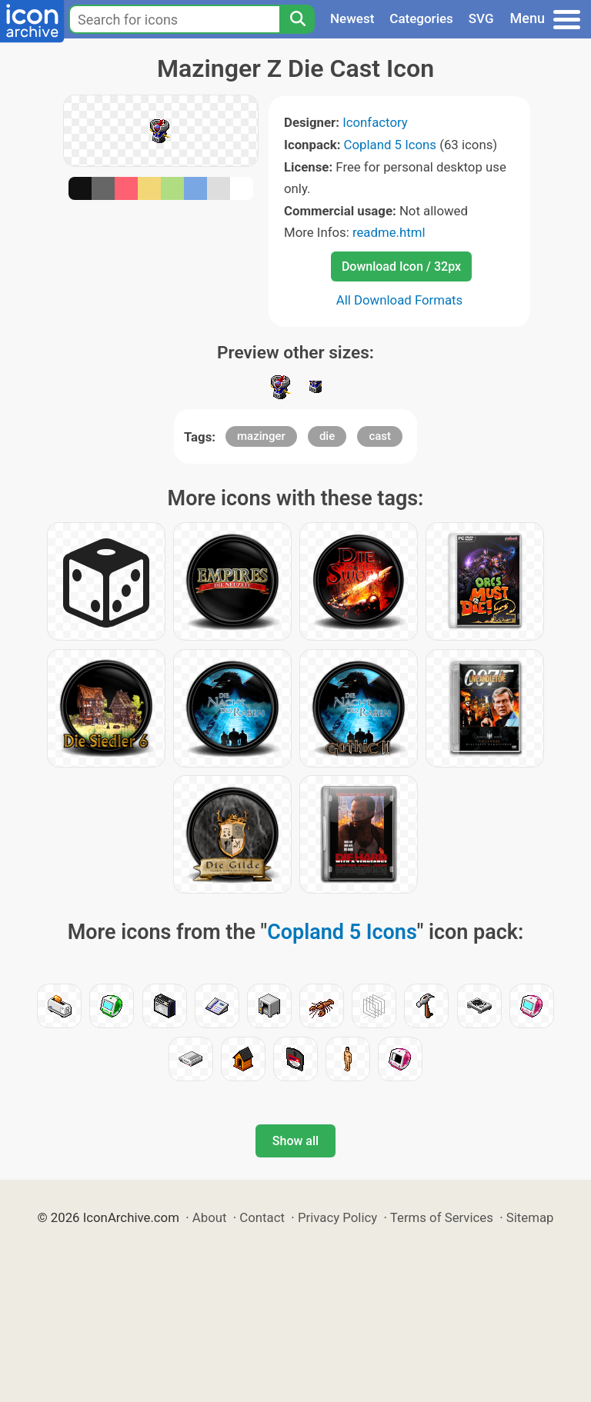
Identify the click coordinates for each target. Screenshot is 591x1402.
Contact (262, 1217)
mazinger (261, 436)
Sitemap (530, 1217)
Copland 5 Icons (390, 144)
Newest (352, 18)
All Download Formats (399, 300)
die (327, 436)
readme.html (389, 232)
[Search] (297, 19)
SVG (481, 18)
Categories (421, 18)
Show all (295, 1141)
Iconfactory (375, 122)
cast (380, 436)
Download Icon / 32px (401, 266)
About (209, 1217)
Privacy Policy (337, 1217)
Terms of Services (441, 1217)
